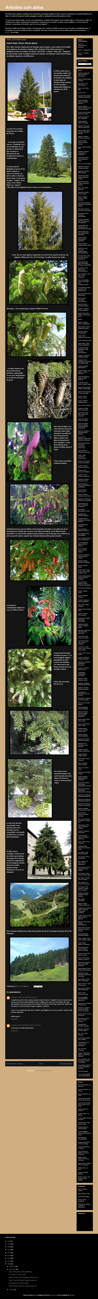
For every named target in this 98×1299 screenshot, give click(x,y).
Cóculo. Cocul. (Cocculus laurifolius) (84, 471)
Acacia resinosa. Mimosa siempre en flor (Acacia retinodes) (84, 108)
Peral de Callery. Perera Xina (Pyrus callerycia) (83, 837)
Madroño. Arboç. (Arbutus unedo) (82, 679)
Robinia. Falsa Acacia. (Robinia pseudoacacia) (23, 1277)
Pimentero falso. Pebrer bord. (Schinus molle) (84, 847)
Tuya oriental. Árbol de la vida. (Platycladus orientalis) (84, 1066)
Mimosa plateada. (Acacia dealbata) (83, 708)
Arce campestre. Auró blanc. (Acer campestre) (84, 275)
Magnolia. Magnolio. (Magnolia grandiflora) (84, 683)
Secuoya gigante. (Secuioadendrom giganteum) (83, 999)
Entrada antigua (66, 1064)
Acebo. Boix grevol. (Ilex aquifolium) (83, 117)
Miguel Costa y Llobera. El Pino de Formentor (83, 1159)
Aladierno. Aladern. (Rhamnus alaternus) (84, 137)
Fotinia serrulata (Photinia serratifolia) (84, 561)
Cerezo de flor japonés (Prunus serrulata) (84, 392)
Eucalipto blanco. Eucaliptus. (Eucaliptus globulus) (84, 520)
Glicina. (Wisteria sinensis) (83, 596)
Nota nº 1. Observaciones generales (82, 45)
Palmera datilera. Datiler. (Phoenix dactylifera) (83, 778)
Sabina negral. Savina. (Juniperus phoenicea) (84, 969)
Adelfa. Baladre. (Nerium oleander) (83, 122)
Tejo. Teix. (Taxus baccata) (83, 1034)
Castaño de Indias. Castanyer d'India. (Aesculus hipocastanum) (83, 350)
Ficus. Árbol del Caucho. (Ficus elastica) (82, 550)
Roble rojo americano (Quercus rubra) (84, 954)
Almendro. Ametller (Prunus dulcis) (83, 193)
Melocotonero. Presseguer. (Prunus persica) (84, 693)
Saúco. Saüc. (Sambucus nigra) (83, 993)
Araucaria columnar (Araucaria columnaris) (84, 209)
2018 (9, 1241)
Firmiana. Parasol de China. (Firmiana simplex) (84, 556)
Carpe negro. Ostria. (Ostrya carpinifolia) (84, 344)
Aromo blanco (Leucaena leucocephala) (82, 299)
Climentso (14, 997)
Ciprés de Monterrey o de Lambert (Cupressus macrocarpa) (84, 445)
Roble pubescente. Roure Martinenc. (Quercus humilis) (83, 949)
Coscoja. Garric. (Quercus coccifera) (83, 475)
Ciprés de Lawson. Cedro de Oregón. (83, 419)
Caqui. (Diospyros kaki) (84, 340)
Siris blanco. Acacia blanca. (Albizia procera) (83, 1020)
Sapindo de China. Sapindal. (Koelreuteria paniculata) (84, 974)
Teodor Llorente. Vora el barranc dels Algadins (84, 1178)
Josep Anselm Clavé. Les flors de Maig (84, 1142)
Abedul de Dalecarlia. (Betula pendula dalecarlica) (84, 74)
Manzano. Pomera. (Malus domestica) (83, 688)
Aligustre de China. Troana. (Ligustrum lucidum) (83, 183)
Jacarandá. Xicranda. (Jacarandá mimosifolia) (84, 619)
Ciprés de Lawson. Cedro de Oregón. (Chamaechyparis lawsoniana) (83, 426)
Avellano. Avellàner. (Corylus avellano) (83, 309)
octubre (11, 1289)
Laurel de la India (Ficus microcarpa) (83, 637)
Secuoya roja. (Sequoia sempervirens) (84, 1004)
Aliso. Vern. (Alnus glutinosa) (83, 188)
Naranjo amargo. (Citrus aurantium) (83, 735)
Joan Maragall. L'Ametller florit (82, 1138)
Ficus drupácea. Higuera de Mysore (83, 529)
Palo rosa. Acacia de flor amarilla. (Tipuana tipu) (84, 820)
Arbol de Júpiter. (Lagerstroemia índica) (84, 244)
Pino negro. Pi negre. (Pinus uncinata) (84, 878)
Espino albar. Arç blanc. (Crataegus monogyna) (83, 505)
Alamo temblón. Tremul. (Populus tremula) (83, 142)
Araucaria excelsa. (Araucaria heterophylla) (83, 215)
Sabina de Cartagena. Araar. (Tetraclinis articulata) (84, 964)
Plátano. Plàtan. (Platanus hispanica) (84, 904)
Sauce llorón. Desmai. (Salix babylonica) (84, 989)
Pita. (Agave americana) (81, 899)
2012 (9, 1258)
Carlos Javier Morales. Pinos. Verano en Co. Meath (84, 1104)
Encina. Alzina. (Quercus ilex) (82, 490)
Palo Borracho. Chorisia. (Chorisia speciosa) (22, 1286)
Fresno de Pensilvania (84, 588)
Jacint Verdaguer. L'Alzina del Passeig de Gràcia (84, 1133)
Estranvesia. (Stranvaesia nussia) (84, 510)
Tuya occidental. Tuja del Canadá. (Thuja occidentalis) (84, 1060)
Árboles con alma (24, 7)
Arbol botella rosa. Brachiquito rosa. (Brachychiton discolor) (84, 227)
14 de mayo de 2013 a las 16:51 (27, 997)
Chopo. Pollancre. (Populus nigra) (83, 401)
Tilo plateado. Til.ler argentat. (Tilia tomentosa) (83, 1044)
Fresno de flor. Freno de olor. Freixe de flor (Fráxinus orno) (84, 571)
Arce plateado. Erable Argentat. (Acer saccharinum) (84, 289)
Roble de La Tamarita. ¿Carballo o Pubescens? (84, 1205)
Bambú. (80, 319)
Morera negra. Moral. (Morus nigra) (84, 720)
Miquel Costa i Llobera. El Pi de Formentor (84, 1164)
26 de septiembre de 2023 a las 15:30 (29, 1025)
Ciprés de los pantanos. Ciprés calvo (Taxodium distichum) (84, 438)
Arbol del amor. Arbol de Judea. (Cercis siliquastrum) (84, 257)
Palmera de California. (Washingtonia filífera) (84, 795)
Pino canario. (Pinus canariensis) (83, 857)
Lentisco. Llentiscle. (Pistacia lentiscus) (83, 658)
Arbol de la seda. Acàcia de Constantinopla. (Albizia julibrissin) (83, 251)
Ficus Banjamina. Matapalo (83, 525)
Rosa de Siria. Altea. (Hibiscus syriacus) (84, 958)
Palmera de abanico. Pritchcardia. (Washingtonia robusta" (84, 784)
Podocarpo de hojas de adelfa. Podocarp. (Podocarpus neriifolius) (84, 910)
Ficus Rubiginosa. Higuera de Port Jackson (83, 544)
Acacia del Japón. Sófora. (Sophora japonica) (83, 101)
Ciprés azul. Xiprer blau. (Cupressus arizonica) (83, 414)
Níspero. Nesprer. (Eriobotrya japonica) (84, 750)
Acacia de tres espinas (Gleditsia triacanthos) (84, 96)
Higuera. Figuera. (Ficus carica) (83, 614)
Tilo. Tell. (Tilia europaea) (82, 1049)
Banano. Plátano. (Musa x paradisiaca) (84, 323)
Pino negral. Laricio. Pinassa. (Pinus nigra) (84, 874)
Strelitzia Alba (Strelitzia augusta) (83, 1025)
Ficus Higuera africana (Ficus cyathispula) (84, 538)
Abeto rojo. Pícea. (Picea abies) (83, 84)
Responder (14, 1019)
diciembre (12, 1266)
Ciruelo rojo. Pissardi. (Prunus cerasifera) (84, 461)
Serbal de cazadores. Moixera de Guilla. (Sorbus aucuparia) (84, 1009)
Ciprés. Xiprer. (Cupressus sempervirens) (82, 456)
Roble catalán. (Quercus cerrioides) (84, 943)
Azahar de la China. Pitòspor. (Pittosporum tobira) (84, 315)
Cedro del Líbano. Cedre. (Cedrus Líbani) (84, 383)
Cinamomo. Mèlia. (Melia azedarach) (83, 409)
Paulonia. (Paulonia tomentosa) (83, 831)
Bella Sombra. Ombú (84, 1193)
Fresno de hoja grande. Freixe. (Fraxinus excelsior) (84, 577)
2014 (9, 1252)
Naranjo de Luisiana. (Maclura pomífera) (84, 739)
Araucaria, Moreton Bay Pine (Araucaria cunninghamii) (83, 221)
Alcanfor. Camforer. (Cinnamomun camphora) (83, 153)
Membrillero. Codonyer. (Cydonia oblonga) (84, 699)
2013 (9, 1255)
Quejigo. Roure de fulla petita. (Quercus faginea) (84, 917)
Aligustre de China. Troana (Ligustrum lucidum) (83, 177)
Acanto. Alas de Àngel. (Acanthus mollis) (84, 113)
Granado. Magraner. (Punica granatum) (83, 600)
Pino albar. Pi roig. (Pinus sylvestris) (83, 853)
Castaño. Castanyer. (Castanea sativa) (84, 356)
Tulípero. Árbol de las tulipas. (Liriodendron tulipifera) (84, 1054)
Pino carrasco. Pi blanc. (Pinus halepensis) (83, 863)
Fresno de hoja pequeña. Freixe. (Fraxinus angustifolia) (84, 583)
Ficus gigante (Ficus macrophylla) (83, 534)
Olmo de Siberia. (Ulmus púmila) (83, 763)
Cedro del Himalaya (83, 1196)
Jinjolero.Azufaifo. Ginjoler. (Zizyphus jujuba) (83, 625)
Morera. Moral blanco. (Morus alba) (84, 724)
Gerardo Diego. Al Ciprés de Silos (83, 1127)
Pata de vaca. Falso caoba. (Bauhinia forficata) (83, 826)
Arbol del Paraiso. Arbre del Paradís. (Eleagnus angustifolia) (84, 263)
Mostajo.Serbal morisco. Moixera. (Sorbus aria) (83, 730)
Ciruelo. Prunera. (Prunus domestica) (83, 466)
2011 (9, 1261)
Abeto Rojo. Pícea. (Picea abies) (18, 1283)
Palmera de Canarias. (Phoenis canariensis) (84, 804)
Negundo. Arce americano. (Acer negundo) (83, 745)
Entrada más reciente (15, 1064)
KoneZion (14, 1025)
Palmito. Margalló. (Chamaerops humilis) (84, 809)
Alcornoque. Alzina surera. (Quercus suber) (83, 159)
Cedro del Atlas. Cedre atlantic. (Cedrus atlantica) (84, 372)
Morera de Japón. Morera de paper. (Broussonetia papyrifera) (83, 714)
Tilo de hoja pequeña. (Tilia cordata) (84, 1038)
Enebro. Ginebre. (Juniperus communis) (84, 495)
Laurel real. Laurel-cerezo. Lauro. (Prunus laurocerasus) (84, 648)
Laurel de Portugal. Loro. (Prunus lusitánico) (83, 642)
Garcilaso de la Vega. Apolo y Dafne (84, 1123)
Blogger (72, 1295)
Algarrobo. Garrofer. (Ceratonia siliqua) (83, 167)
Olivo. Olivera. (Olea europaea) (84, 759)
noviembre (12, 1269)
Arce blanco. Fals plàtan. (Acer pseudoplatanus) (83, 269)
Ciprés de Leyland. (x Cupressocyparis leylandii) (84, 432)
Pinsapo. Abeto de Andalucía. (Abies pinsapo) (83, 894)
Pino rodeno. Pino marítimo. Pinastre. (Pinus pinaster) (83, 888)
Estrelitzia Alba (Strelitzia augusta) (83, 514)
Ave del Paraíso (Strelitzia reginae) (83, 304)
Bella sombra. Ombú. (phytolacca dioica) (84, 327)
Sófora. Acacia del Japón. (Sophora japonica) (23, 1280)
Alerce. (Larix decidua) (84, 163)
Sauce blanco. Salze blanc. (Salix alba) (84, 979)
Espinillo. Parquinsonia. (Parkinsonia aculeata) (84, 499)
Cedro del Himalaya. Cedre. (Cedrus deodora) (84, 378)
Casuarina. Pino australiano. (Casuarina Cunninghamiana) (84, 361)
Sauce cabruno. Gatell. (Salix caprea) (84, 984)
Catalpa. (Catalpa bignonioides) (83, 366)
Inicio (41, 1064)
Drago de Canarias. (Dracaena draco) (83, 480)
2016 (9, 1247)
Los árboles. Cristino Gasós (17, 1274)
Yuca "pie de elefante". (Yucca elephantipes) (84, 1074)
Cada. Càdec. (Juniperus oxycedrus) (84, 336)
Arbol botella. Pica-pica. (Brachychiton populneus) (83, 233)
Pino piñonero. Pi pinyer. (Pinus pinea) (84, 883)
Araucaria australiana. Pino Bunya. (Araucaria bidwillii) (84, 204)
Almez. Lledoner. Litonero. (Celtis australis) (83, 198)
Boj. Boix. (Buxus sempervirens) (83, 332)
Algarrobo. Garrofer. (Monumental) (83, 171)
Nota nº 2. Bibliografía (84, 50)
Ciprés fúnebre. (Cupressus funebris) (84, 451)
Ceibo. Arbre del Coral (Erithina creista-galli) (84, 388)
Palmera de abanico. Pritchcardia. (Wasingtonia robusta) (84, 790)
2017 (9, 1244)
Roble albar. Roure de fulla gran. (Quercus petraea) (84, 929)
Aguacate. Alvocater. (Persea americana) (84, 126)
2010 (9, 1264)
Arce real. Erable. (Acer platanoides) (84, 294)
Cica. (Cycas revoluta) (84, 405)
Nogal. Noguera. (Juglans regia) (82, 754)
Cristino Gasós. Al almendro (83, 1109)
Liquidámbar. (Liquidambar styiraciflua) (82, 674)
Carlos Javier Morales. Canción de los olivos (84, 1099)
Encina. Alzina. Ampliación (82, 1200)
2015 (9, 1249)
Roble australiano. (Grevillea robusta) (83, 934)
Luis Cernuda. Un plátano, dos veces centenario (83, 1152)
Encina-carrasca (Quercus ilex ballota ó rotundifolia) (84, 485)
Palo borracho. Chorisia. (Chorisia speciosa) (83, 814)
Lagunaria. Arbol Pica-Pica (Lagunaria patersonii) (84, 632)
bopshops (53, 1295)
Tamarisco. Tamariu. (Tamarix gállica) (83, 1029)
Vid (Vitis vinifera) (83, 1071)
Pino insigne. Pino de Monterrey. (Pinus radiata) (84, 869)
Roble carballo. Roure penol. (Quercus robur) (84, 939)
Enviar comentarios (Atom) (43, 1070)
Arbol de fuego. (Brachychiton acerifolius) (82, 239)
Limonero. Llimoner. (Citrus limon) (83, 668)
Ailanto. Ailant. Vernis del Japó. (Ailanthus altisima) (84, 132)
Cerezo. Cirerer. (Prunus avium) (82, 397)
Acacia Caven (82, 92)
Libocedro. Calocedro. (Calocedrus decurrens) (84, 663)
